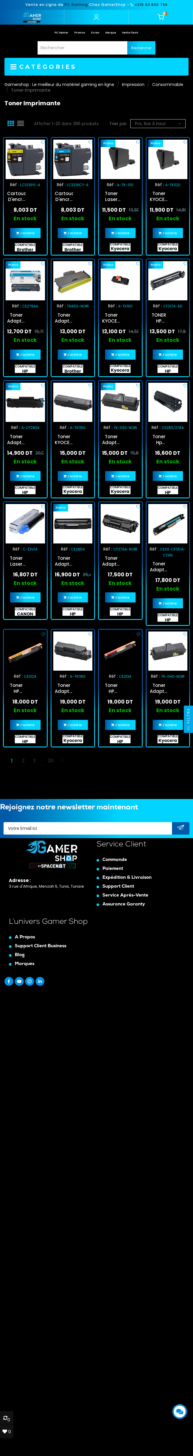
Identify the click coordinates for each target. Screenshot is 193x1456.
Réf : (14, 185)
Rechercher (141, 47)
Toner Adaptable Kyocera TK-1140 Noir (159, 688)
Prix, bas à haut (158, 123)
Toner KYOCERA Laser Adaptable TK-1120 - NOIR (159, 196)
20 (51, 760)
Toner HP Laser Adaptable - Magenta (111, 688)
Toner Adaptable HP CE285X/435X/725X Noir (64, 561)
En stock (25, 218)
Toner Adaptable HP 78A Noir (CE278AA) (16, 318)
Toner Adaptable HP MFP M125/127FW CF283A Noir (16, 440)
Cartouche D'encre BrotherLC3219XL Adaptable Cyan (64, 196)
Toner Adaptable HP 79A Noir (111, 561)
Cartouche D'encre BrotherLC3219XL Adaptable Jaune (16, 196)
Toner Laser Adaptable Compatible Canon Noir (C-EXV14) (16, 561)
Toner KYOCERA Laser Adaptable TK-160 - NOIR (111, 318)
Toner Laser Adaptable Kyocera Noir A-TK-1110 (111, 196)
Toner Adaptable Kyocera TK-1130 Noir (111, 440)
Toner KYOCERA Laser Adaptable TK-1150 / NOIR (64, 440)
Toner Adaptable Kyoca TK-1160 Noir (64, 688)
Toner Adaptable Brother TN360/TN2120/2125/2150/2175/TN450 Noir (64, 318)
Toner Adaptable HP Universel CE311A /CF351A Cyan (159, 567)
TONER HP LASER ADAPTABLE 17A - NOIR (159, 318)
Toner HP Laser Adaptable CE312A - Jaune (16, 688)
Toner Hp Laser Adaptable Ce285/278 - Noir (159, 440)
